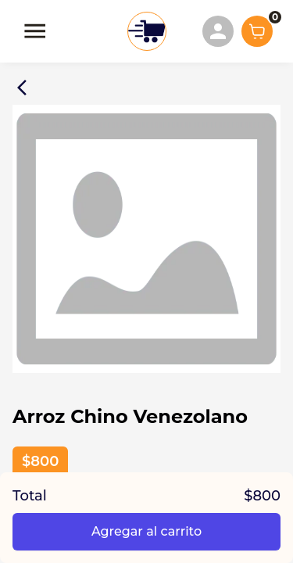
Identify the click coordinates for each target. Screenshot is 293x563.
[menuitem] (218, 31)
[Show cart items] (257, 31)
